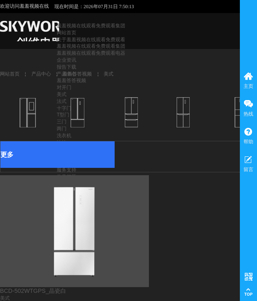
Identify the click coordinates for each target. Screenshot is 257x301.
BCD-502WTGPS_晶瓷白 (33, 291)
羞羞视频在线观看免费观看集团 (91, 26)
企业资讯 (66, 60)
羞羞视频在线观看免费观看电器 (91, 53)
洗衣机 (64, 135)
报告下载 (66, 67)
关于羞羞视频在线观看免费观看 (91, 39)
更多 (6, 154)
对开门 (64, 87)
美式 (61, 94)
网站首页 (66, 33)
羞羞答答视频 (71, 80)
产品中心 (41, 74)
